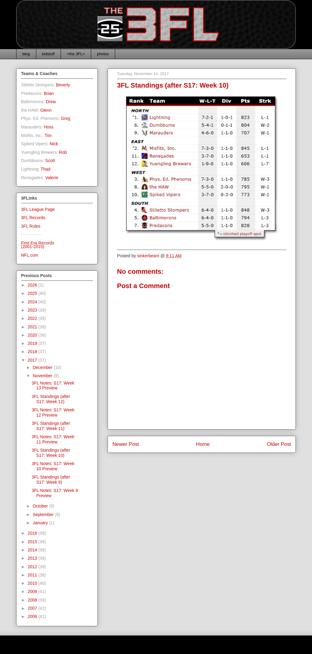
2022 (33, 318)
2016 (33, 533)
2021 (33, 326)
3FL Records (33, 217)
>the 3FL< (76, 54)
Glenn (45, 110)
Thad (45, 169)
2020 (33, 335)
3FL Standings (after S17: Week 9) (51, 480)
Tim (48, 135)
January (41, 522)
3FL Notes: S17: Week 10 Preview (53, 466)
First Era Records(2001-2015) (37, 244)
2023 (33, 310)
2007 (33, 608)
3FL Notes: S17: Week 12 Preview (53, 412)
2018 (33, 351)
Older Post (279, 444)
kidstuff (48, 54)
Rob (63, 152)
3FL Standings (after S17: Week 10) (51, 453)
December (43, 367)
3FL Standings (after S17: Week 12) (51, 399)
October (41, 506)
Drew (51, 101)
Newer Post (125, 444)
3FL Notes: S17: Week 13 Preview (53, 386)
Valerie (51, 177)
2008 (33, 600)
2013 (33, 558)
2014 (33, 549)
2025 (33, 293)
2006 (33, 616)
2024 (33, 301)
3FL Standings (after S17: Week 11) (51, 426)
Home (203, 444)
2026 (33, 285)
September (44, 514)
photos (103, 54)
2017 (33, 360)
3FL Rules (30, 226)
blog (26, 54)
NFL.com (29, 255)
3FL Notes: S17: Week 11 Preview (53, 439)
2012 (33, 566)
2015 (33, 541)
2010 (33, 583)
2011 (33, 575)
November (43, 375)
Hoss (49, 127)
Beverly (63, 84)
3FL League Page (38, 209)
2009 (33, 591)
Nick (54, 143)
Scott (50, 160)
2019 (33, 343)
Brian (49, 93)
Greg (65, 118)
